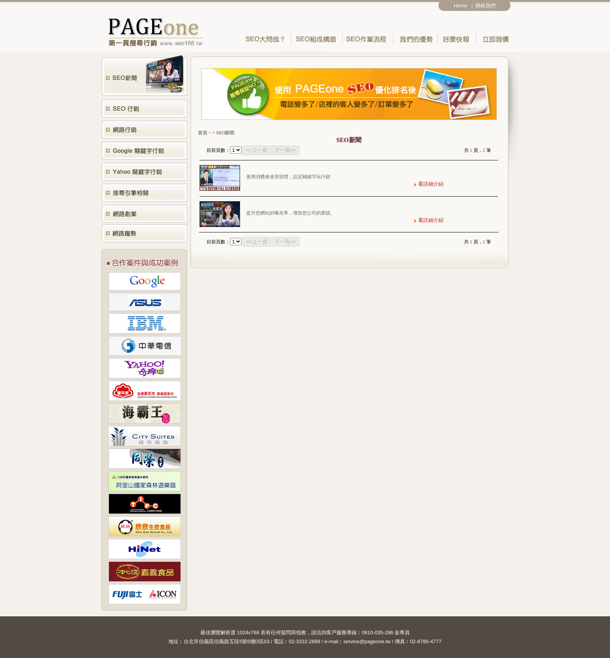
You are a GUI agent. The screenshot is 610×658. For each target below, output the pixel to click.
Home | (463, 6)
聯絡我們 (486, 6)
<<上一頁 (256, 150)
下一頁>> (285, 150)
